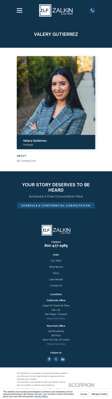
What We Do (56, 266)
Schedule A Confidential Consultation (56, 205)
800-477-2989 (56, 245)
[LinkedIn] (62, 359)
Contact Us (56, 285)
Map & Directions (56, 318)
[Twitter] (56, 359)
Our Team (56, 260)
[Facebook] (49, 359)
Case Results (56, 279)
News (56, 273)
